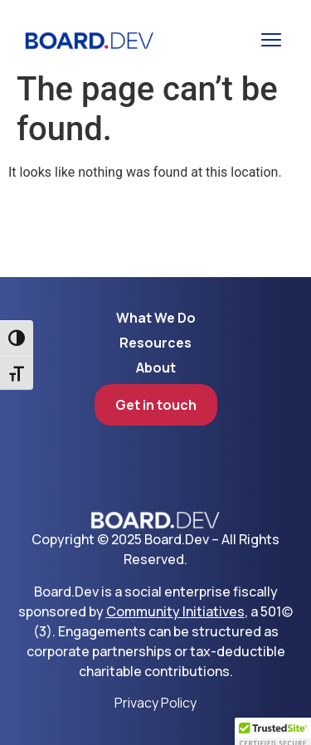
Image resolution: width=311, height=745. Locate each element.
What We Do (156, 317)
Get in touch (156, 405)
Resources (155, 342)
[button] (271, 40)
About (156, 367)
